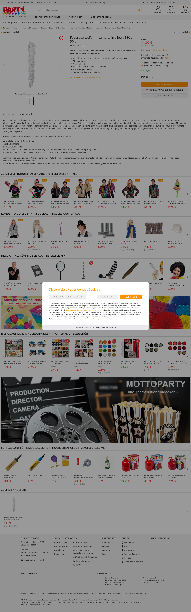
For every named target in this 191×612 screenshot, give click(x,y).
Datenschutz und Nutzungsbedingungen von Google (84, 310)
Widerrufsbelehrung (109, 327)
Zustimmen (131, 297)
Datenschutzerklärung (92, 327)
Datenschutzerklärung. (91, 319)
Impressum (79, 327)
